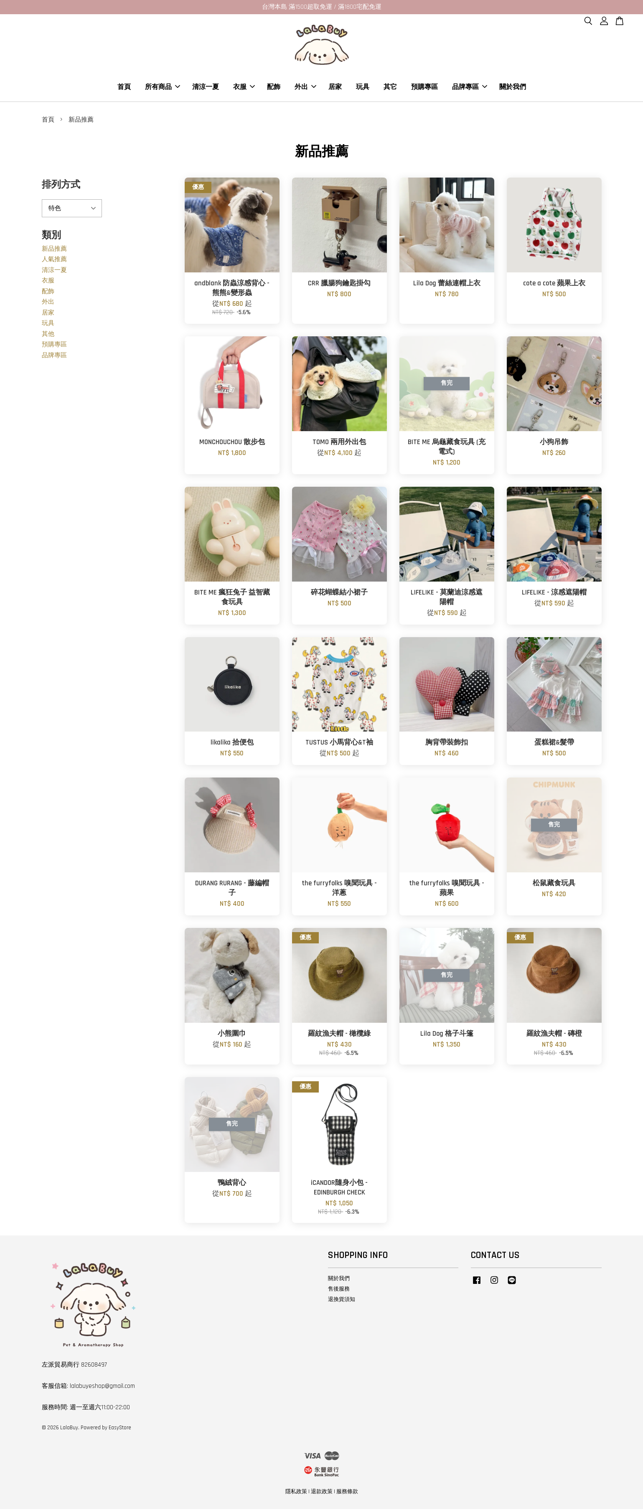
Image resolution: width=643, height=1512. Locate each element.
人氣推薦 (54, 262)
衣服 (244, 88)
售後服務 (339, 1291)
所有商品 (162, 88)
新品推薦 (54, 252)
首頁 (124, 88)
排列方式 (61, 188)
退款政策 (322, 1495)
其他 (48, 337)
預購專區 (424, 88)
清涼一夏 (205, 88)
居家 (335, 88)
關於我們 (512, 88)
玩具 (362, 88)
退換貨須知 (341, 1302)
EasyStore (120, 1430)
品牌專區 (469, 88)
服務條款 (347, 1495)
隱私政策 (296, 1495)
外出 (305, 88)
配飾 (273, 88)
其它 (390, 88)
